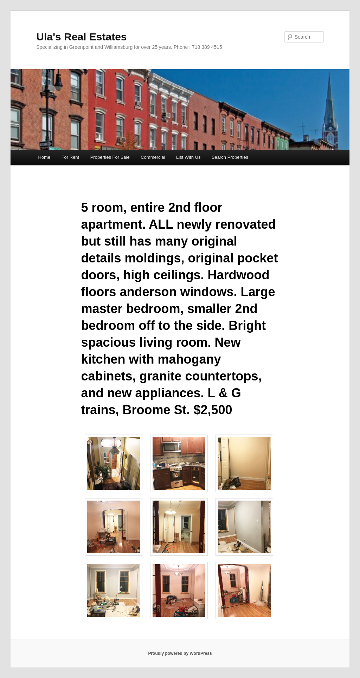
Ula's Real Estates (81, 37)
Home (44, 157)
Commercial (153, 157)
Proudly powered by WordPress (180, 653)
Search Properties (230, 157)
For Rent (70, 157)
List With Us (188, 157)
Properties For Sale (110, 157)
